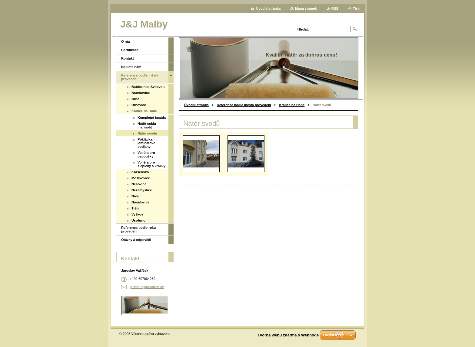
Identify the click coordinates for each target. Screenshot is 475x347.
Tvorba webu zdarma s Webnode (288, 335)
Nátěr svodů (147, 133)
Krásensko (140, 172)
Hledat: (303, 29)
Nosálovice (140, 202)
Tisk (356, 8)
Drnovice (138, 105)
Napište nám (131, 67)
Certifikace (129, 50)
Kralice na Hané (291, 105)
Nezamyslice (141, 190)
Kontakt (127, 58)
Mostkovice (140, 178)
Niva (135, 196)
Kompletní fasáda (152, 117)
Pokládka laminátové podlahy (146, 143)
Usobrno (138, 220)
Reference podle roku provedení (138, 229)
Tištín (136, 208)
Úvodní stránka (196, 105)
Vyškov (137, 214)
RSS (334, 8)
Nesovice (138, 184)
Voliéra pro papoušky (146, 154)
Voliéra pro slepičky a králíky (151, 164)
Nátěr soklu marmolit (147, 125)
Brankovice (140, 93)
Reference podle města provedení (244, 105)
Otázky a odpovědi (136, 240)
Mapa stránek (306, 8)
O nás (126, 41)
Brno (135, 99)
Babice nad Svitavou (147, 87)
